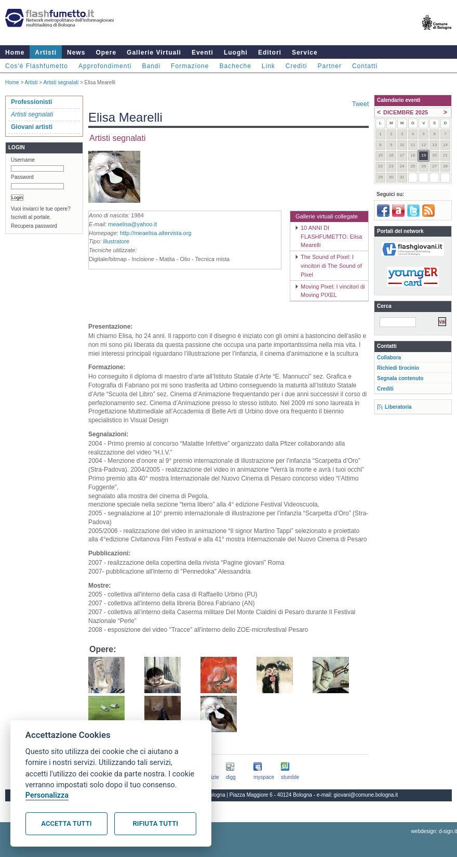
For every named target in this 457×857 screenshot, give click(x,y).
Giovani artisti (31, 127)
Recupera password (34, 226)
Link (268, 66)
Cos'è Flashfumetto (36, 66)
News (76, 52)
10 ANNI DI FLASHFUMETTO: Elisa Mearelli (331, 237)
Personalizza (47, 795)
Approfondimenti (104, 66)
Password (22, 177)
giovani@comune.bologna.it (366, 795)
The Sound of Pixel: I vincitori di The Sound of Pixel (331, 266)
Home (14, 52)
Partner (330, 66)
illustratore (116, 241)
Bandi (151, 66)
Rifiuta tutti (155, 823)
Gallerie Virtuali (154, 52)
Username (23, 160)
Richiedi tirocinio (398, 368)
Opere (106, 52)
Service (305, 52)
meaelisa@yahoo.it (132, 224)
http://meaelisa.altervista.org (156, 233)
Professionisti (31, 102)
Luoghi (236, 52)
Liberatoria (398, 407)
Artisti (46, 52)
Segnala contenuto (400, 378)
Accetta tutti (66, 823)
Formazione (190, 66)
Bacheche (235, 66)
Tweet (360, 104)
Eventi (202, 52)
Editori (269, 52)
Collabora (389, 357)
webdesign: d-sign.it (434, 831)
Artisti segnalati (60, 82)
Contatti (365, 66)
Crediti (296, 66)
